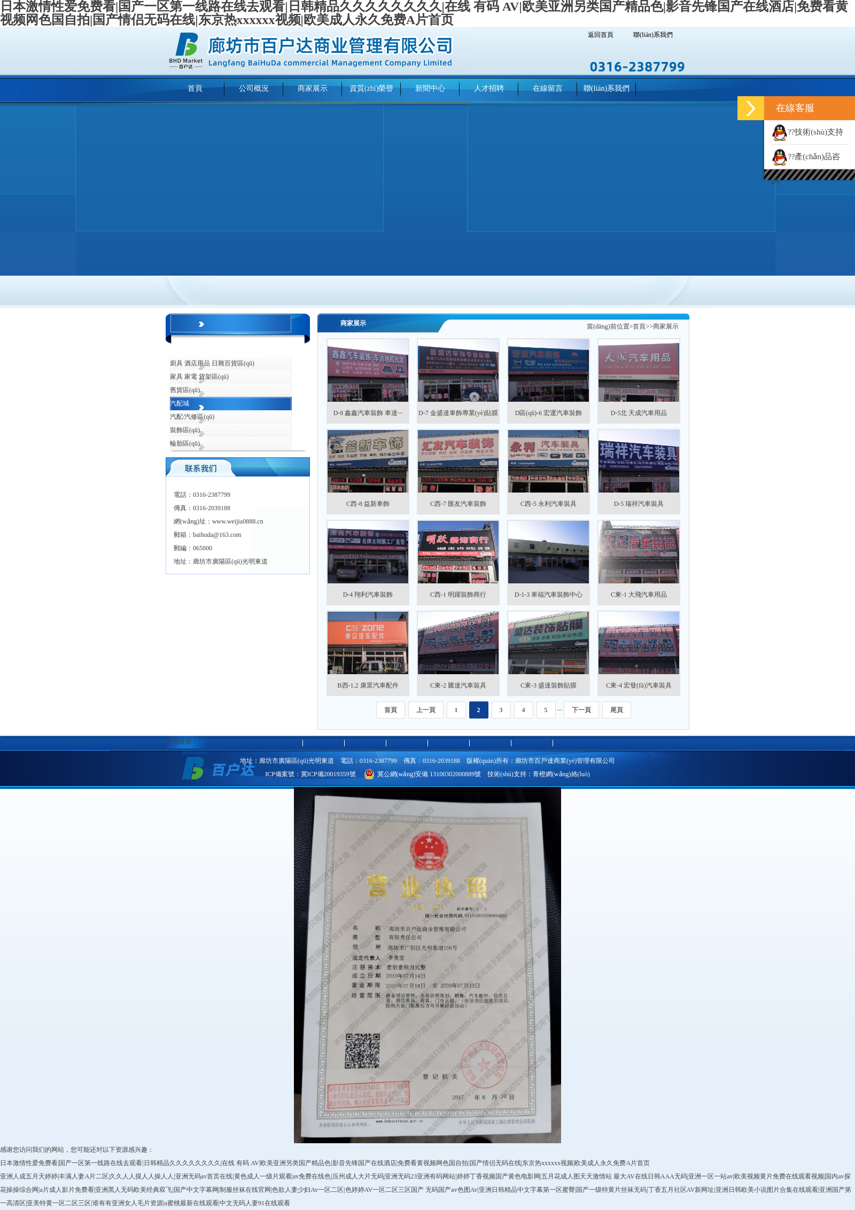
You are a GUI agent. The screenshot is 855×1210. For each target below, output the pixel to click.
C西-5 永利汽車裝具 (548, 504)
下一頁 (581, 710)
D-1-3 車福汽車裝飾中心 (549, 594)
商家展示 (666, 326)
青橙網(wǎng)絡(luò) (561, 774)
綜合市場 (183, 350)
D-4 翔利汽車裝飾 (368, 594)
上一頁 (426, 710)
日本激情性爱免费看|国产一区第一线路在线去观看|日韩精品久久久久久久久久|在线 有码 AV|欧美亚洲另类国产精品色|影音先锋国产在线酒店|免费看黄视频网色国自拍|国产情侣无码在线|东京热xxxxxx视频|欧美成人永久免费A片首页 (325, 1163)
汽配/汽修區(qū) (192, 416)
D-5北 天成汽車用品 (639, 413)
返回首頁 (600, 34)
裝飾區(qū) (185, 430)
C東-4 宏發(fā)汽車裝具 (638, 685)
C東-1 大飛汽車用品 (639, 594)
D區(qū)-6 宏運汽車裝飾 (548, 413)
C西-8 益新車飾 (368, 504)
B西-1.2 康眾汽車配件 (368, 685)
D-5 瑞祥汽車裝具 (639, 504)
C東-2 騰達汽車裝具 (458, 685)
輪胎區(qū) (185, 443)
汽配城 (179, 403)
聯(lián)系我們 (653, 34)
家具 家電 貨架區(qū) (199, 376)
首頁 (639, 326)
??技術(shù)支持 (807, 132)
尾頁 (616, 710)
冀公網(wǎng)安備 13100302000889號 (422, 774)
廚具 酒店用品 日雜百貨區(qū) (212, 363)
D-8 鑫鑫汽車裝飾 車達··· (368, 413)
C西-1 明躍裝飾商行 (458, 594)
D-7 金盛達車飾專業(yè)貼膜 (458, 413)
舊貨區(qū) (185, 390)
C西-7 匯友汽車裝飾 (458, 504)
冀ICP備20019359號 (328, 774)
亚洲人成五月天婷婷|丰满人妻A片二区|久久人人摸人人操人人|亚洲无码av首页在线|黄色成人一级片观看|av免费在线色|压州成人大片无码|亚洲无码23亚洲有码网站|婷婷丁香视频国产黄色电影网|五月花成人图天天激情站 (306, 1176)
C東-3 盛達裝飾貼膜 (548, 685)
